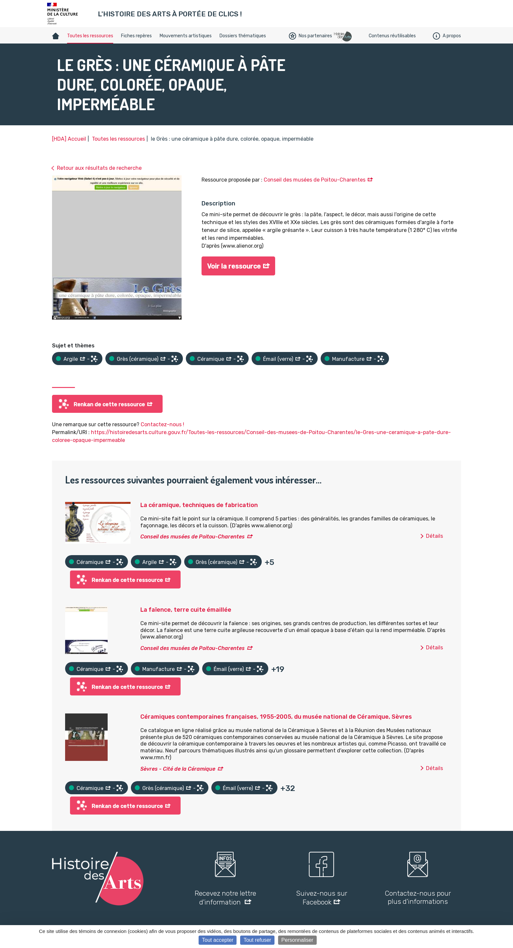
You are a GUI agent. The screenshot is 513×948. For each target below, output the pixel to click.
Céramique (210, 359)
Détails (434, 536)
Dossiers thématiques (243, 36)
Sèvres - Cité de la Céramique (177, 769)
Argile (70, 359)
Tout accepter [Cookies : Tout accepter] (217, 940)
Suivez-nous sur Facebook (321, 897)
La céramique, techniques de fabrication (199, 505)
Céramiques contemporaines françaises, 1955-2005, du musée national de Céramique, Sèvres (276, 716)
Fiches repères (136, 36)
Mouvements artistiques (186, 36)
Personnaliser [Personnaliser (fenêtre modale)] (297, 940)
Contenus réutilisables (392, 36)
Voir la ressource (234, 266)
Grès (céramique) (137, 359)
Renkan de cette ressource (109, 404)
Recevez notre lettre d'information (225, 897)
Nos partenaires (310, 36)
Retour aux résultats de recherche (99, 168)
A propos (447, 36)
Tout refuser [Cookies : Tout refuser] (257, 940)
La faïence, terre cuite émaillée (185, 609)
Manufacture (348, 359)
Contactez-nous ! (162, 424)
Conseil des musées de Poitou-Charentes (314, 180)
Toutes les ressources (90, 36)
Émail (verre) (278, 359)
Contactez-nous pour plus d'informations (418, 897)
